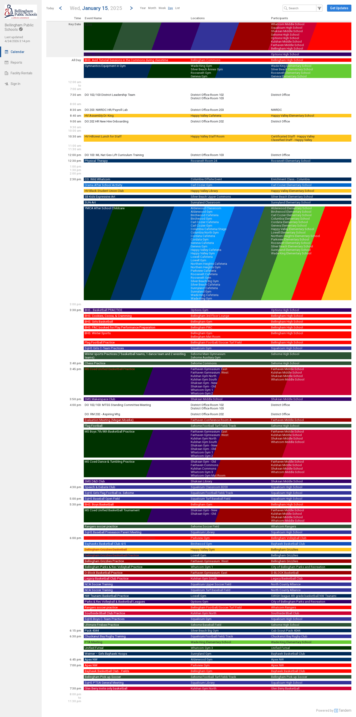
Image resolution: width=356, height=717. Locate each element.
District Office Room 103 (207, 98)
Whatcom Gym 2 (202, 393)
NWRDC (276, 110)
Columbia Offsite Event (206, 179)
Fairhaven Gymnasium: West (209, 372)
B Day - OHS (92, 54)
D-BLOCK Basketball (285, 572)
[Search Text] (302, 8)
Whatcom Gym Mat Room (208, 475)
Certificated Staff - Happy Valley (293, 136)
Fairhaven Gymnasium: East (209, 369)
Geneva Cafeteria (202, 243)
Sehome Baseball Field (206, 625)
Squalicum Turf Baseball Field (210, 498)
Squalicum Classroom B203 (209, 487)
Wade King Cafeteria (205, 295)
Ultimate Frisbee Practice (102, 625)
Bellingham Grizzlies (284, 549)
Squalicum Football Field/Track (212, 493)
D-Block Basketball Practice (103, 572)
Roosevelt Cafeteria (204, 274)
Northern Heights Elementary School (295, 236)
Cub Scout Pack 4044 (285, 630)
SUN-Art (90, 202)
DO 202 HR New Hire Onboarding (106, 121)
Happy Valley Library (204, 191)
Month (152, 8)
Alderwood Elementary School (291, 208)
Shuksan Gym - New (204, 383)
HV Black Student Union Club (104, 191)
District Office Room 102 (207, 95)
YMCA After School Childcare (105, 208)
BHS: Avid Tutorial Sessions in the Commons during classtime (126, 60)
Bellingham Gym (201, 321)
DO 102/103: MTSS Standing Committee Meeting (118, 405)
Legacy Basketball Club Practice (106, 578)
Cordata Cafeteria (203, 236)
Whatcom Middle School (287, 24)
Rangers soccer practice (101, 526)
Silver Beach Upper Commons (211, 196)
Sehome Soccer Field (205, 526)
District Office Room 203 (207, 110)
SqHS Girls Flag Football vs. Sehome (109, 493)
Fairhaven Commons (204, 465)
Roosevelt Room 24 (204, 160)
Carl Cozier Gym (201, 185)
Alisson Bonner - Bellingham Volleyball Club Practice (120, 538)
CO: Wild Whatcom (97, 179)
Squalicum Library (203, 532)
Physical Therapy (96, 160)
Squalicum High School (286, 27)
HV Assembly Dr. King (99, 115)
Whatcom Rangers (283, 526)
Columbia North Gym (205, 232)
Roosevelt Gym (201, 73)
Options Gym (199, 310)
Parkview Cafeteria (203, 270)
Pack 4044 (92, 630)
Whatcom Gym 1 (202, 390)
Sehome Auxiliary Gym (206, 357)
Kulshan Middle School (286, 41)
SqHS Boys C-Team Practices (105, 619)
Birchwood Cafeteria (205, 215)
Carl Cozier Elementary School (291, 185)
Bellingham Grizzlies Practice (104, 561)
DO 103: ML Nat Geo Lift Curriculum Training (114, 155)
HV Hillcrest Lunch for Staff (103, 136)
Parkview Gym (200, 538)
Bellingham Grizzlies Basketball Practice (112, 555)
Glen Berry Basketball (285, 688)
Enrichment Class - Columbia (290, 179)
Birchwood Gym (201, 218)
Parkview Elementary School (290, 239)
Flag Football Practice (100, 342)
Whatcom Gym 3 (202, 472)
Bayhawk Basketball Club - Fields (107, 671)
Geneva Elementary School (289, 76)
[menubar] (160, 8)
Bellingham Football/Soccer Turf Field (216, 342)
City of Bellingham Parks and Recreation (298, 567)
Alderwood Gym (201, 211)
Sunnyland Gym (201, 291)
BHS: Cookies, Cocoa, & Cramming (108, 316)
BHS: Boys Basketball (99, 504)
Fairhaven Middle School (287, 45)
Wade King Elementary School (291, 66)
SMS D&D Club (95, 481)
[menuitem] (143, 8)
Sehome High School (285, 34)
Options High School (285, 38)
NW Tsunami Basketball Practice (107, 596)
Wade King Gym (201, 66)
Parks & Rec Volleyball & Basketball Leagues (115, 601)
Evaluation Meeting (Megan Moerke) (109, 420)
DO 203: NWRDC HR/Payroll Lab (106, 110)
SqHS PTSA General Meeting (104, 682)
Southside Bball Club (285, 613)
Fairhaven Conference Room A (211, 420)
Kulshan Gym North (203, 376)
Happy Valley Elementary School (292, 115)
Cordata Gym (200, 239)
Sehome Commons (204, 363)
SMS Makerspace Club (100, 399)
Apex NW (91, 659)
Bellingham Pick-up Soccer (103, 677)
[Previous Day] (60, 8)
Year (143, 8)
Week (162, 8)
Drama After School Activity (103, 185)
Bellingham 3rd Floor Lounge (210, 316)
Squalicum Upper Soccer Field (211, 584)
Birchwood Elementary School (291, 211)
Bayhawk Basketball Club (288, 544)
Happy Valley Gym (203, 253)
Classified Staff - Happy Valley (291, 140)
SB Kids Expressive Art (100, 196)
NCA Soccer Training (99, 584)
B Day (88, 24)
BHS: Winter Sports (98, 333)
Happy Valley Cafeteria (206, 115)
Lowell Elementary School (288, 232)
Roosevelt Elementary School (290, 73)
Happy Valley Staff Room (208, 136)
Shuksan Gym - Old (203, 386)
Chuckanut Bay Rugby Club (289, 636)
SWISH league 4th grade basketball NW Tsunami (303, 596)
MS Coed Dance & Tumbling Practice (109, 461)
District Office (280, 95)
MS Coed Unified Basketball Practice (110, 369)
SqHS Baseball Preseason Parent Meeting (113, 532)
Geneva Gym (199, 76)
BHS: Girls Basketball (99, 321)
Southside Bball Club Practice (105, 613)
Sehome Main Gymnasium (208, 354)
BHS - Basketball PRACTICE (103, 310)
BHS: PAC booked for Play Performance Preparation (120, 327)
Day (170, 8)
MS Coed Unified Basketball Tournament (112, 510)
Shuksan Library (201, 481)
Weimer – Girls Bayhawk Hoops (106, 653)
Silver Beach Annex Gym (207, 69)
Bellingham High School (287, 48)
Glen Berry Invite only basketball (106, 688)
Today (50, 8)
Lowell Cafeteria (202, 257)
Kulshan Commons (203, 468)
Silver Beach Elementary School (292, 69)
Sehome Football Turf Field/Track (213, 425)
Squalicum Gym (201, 348)
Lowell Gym (198, 260)
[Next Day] (131, 8)
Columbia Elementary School (290, 218)
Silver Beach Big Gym (205, 281)
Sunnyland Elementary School (291, 202)
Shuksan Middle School (287, 31)
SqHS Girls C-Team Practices (104, 348)
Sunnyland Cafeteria (204, 288)
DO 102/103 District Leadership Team (110, 95)
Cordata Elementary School (289, 222)
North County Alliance (285, 584)
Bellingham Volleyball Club (288, 538)
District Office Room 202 (207, 121)
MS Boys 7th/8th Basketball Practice (109, 431)
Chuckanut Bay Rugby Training (105, 636)
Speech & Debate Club (100, 487)
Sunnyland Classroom (205, 202)
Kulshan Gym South (204, 379)
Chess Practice (95, 363)
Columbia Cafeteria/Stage (208, 229)
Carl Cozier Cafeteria (205, 222)
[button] (96, 8)
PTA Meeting (93, 642)
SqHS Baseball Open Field (102, 498)
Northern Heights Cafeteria (209, 263)
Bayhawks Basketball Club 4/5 (105, 544)
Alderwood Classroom (206, 208)
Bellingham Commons (205, 60)
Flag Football (94, 425)
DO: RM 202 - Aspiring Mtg (102, 414)
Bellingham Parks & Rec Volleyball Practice (113, 567)
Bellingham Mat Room (205, 336)
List (177, 8)
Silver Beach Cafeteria (205, 284)
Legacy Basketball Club (287, 578)
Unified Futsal (94, 648)
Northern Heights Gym (206, 267)
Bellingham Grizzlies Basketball (106, 549)
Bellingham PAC (201, 327)
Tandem (345, 710)
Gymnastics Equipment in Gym (105, 66)
